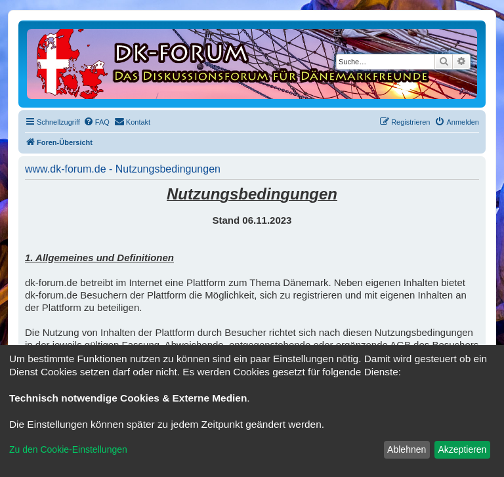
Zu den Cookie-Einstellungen (68, 449)
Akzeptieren (462, 449)
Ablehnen (406, 449)
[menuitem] (96, 122)
